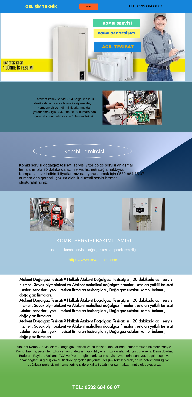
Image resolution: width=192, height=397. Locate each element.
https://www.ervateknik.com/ (93, 260)
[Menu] (89, 7)
